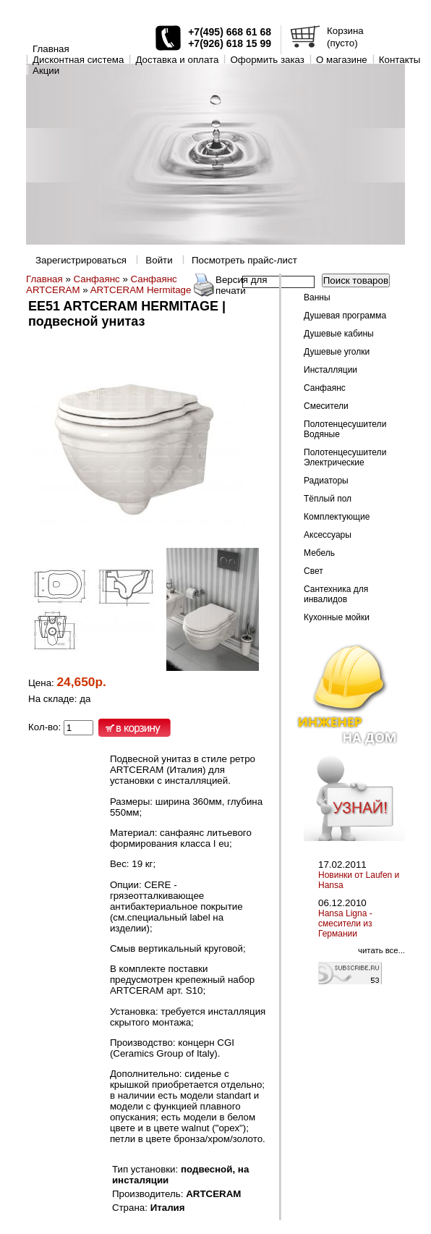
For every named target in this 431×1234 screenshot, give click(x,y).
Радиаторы (326, 481)
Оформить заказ (267, 59)
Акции (46, 70)
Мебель (319, 553)
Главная (51, 48)
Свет (313, 571)
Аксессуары (327, 535)
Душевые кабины (339, 334)
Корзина (345, 30)
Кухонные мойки (337, 617)
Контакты (400, 59)
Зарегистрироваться (81, 260)
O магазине (341, 59)
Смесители (326, 406)
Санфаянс (97, 279)
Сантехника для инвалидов (336, 594)
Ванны (317, 297)
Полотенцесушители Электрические (345, 457)
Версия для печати (242, 285)
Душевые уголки (337, 352)
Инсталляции (330, 370)
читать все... (381, 950)
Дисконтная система (78, 59)
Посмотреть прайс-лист (244, 260)
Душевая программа (345, 315)
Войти (158, 260)
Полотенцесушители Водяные (345, 429)
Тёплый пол (327, 499)
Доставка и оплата (176, 59)
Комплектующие (337, 517)
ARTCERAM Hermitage (141, 289)
